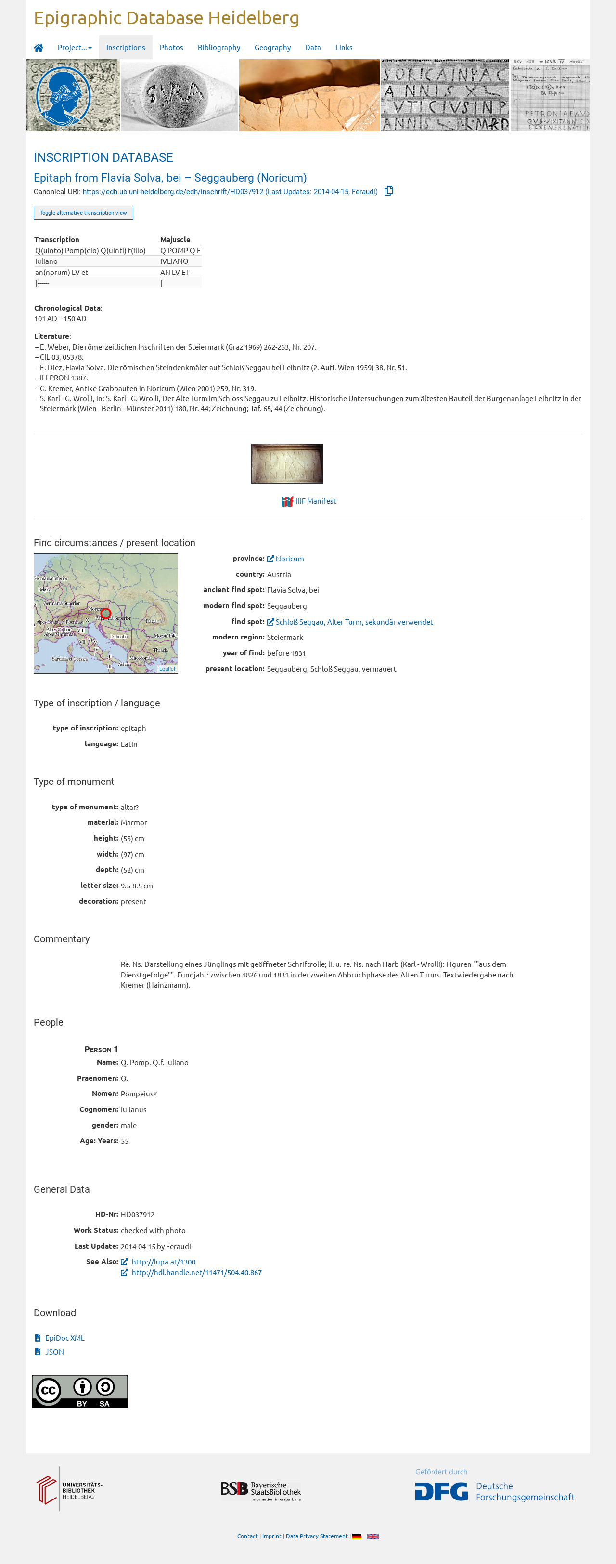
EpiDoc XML (60, 1337)
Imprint (272, 1535)
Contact (247, 1535)
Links (344, 47)
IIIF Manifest (316, 500)
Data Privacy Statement (317, 1535)
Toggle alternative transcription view (83, 212)
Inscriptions (125, 47)
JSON (49, 1351)
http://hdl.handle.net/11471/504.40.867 (191, 1272)
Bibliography (219, 47)
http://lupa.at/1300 (158, 1261)
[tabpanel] (308, 464)
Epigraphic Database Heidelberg (167, 16)
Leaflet (167, 669)
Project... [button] (75, 47)
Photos (171, 47)
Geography (273, 47)
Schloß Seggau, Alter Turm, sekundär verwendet (350, 621)
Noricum (285, 558)
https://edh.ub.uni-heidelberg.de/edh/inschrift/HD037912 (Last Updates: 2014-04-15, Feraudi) (231, 191)
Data (313, 47)
